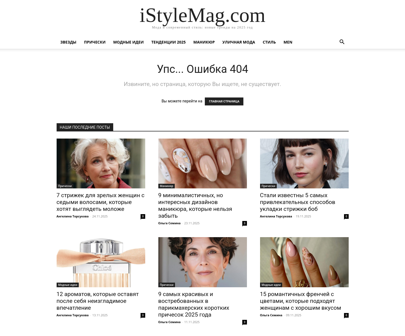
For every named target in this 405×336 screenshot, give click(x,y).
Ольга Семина (169, 223)
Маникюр (204, 42)
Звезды (68, 42)
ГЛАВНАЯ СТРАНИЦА (224, 101)
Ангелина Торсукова (73, 216)
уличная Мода (238, 42)
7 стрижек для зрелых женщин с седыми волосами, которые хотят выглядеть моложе (101, 202)
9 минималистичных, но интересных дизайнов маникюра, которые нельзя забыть (195, 205)
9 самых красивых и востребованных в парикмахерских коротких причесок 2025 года (193, 304)
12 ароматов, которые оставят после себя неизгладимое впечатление (98, 301)
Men (288, 42)
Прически (95, 42)
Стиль (269, 42)
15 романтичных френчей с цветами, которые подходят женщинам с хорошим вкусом (300, 301)
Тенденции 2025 (168, 42)
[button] (342, 42)
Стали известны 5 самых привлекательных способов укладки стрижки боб (298, 202)
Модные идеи (128, 42)
